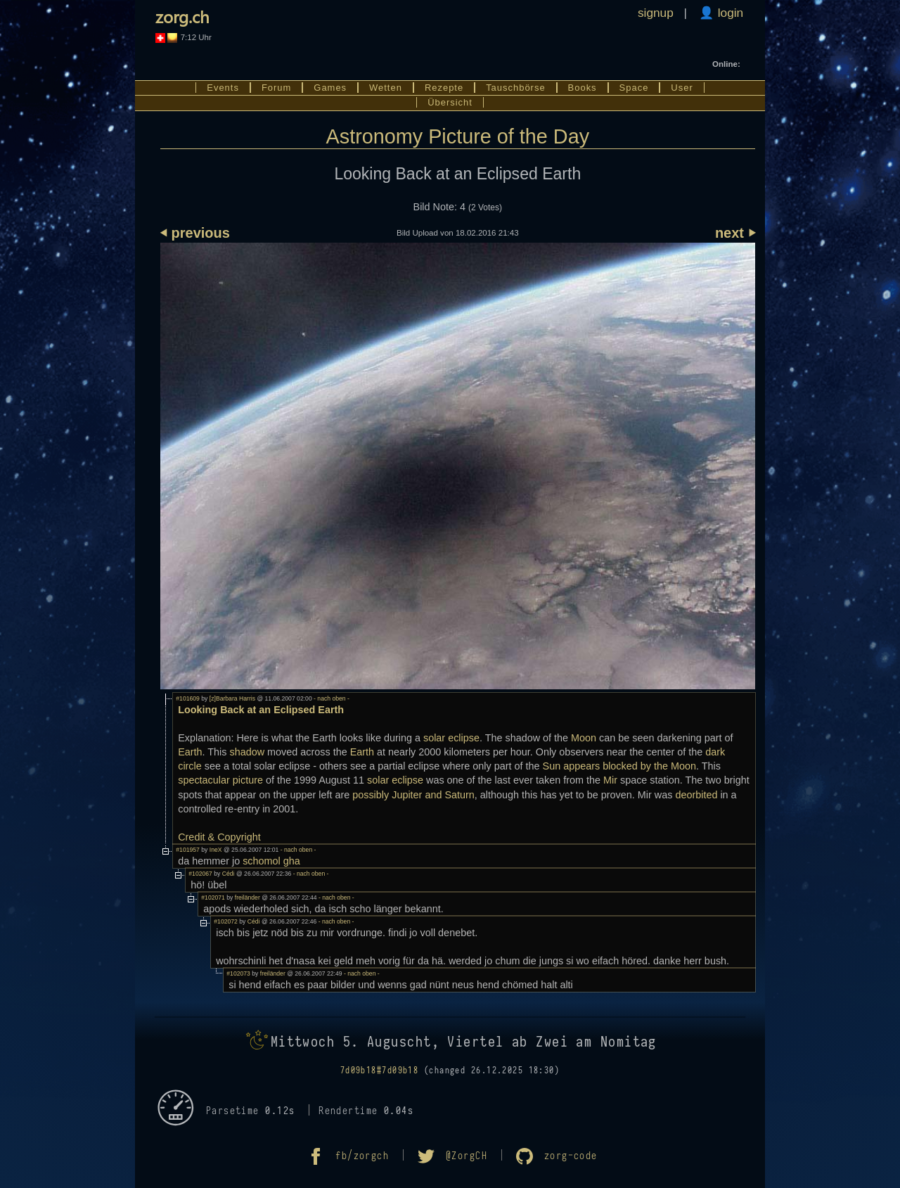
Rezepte (444, 87)
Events (223, 87)
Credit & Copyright (219, 837)
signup (656, 13)
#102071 (213, 897)
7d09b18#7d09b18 (379, 1071)
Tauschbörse (515, 87)
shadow (247, 752)
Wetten (385, 87)
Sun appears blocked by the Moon (619, 766)
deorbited (696, 794)
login (728, 13)
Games (330, 87)
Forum (276, 87)
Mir (610, 780)
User (682, 87)
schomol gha (271, 861)
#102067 (200, 873)
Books (582, 87)
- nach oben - (330, 698)
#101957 (188, 849)
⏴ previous (195, 233)
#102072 (226, 921)
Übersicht (450, 102)
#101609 (188, 698)
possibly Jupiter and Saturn (413, 794)
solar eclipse (451, 737)
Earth (190, 752)
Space (634, 87)
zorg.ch (182, 16)
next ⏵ (735, 233)
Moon (583, 737)
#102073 (238, 973)
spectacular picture (220, 780)
